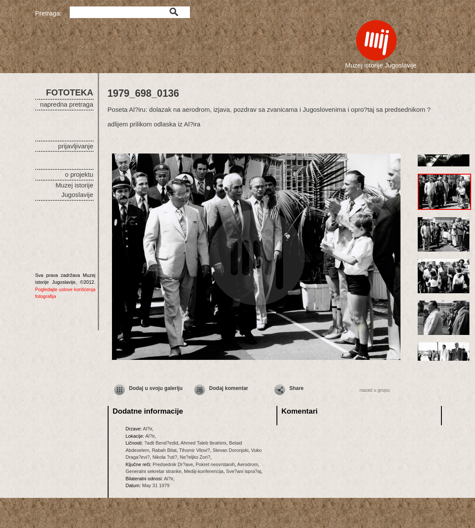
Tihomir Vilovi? (194, 450)
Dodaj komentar (228, 388)
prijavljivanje (75, 146)
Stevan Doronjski (230, 450)
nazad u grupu (375, 390)
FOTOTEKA (69, 92)
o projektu (79, 174)
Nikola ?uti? (164, 457)
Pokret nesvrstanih (215, 464)
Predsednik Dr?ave (172, 464)
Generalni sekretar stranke (154, 471)
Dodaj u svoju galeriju (156, 388)
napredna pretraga (66, 104)
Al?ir (147, 428)
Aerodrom (247, 464)
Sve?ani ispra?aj (243, 471)
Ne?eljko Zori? (195, 457)
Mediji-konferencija (204, 471)
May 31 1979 (156, 485)
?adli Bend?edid (161, 442)
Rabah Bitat (164, 450)
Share (296, 388)
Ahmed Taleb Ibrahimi (203, 442)
